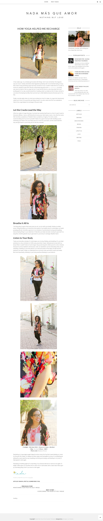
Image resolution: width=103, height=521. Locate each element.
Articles (15, 481)
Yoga (38, 481)
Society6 (36, 449)
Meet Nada (55, 1)
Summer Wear (33, 481)
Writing (79, 137)
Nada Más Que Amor (40, 519)
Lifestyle (26, 481)
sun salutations (53, 87)
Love (79, 134)
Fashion (21, 481)
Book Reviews (79, 120)
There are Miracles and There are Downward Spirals (82, 73)
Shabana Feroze (42, 451)
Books (79, 124)
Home (46, 1)
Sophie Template (51, 519)
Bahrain (79, 117)
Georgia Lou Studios (68, 519)
